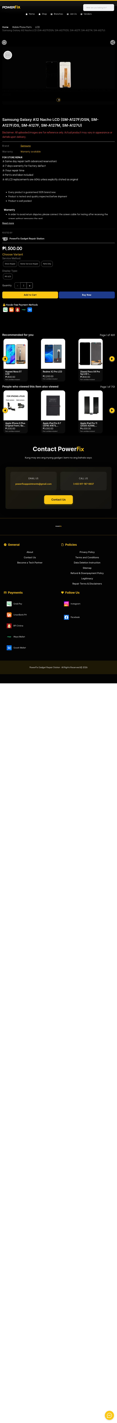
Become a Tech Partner (30, 623)
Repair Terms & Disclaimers (87, 644)
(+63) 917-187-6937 (83, 544)
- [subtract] (17, 285)
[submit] (5, 419)
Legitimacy (87, 639)
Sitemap (87, 629)
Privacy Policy (87, 613)
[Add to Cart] (30, 295)
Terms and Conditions (87, 618)
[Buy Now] (87, 295)
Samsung (26, 145)
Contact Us (58, 560)
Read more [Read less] (8, 223)
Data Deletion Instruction (87, 623)
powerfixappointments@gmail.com (33, 544)
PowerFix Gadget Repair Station (26, 238)
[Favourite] (4, 42)
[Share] (113, 42)
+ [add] (30, 285)
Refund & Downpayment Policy (87, 634)
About (30, 613)
